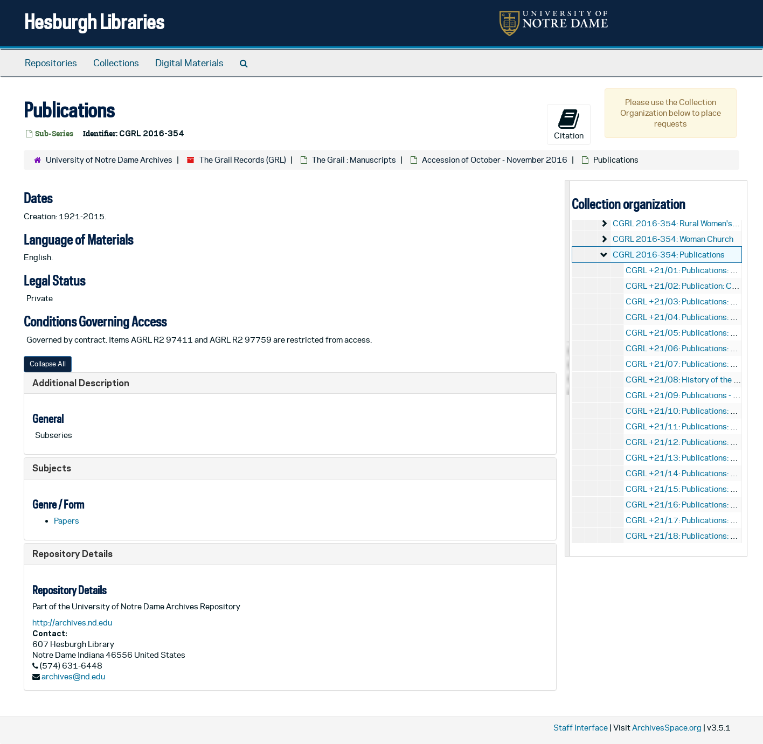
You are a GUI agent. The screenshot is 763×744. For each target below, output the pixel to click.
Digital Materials (189, 63)
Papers (66, 520)
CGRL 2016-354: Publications (669, 254)
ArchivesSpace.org (667, 727)
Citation (569, 124)
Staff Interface (580, 727)
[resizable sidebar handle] (567, 368)
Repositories (51, 63)
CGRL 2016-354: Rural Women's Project (686, 223)
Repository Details (72, 553)
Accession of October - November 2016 (494, 159)
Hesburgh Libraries (94, 21)
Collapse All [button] (48, 364)
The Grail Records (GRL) (242, 159)
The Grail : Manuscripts (354, 159)
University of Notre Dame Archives (109, 159)
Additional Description (80, 383)
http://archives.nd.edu (72, 622)
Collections (116, 63)
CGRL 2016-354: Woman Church (673, 239)
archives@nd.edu (73, 676)
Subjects (51, 468)
